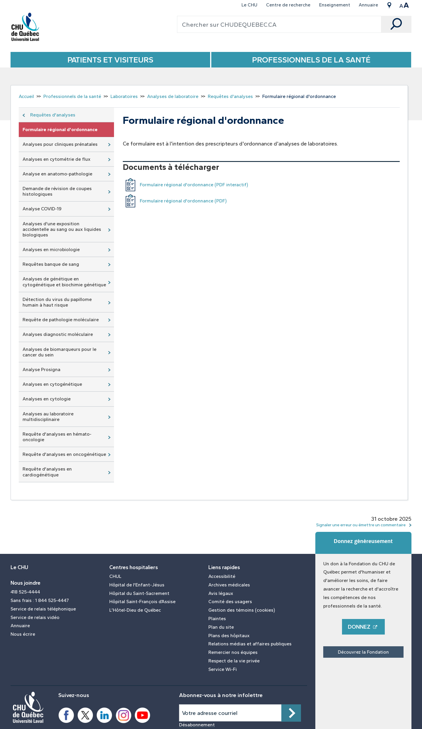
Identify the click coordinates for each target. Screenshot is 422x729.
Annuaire (368, 5)
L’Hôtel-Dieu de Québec (135, 610)
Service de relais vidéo (35, 617)
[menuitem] (249, 5)
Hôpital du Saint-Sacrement (139, 593)
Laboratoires (124, 96)
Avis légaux (220, 593)
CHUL (115, 576)
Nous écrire (23, 634)
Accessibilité (221, 576)
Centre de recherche (288, 5)
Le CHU (249, 5)
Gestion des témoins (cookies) (241, 610)
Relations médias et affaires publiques (250, 644)
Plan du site (221, 627)
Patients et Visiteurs (110, 60)
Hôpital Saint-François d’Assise (142, 601)
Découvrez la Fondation (363, 652)
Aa (404, 5)
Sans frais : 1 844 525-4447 (40, 600)
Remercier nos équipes (233, 652)
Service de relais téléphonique (43, 609)
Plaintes (217, 618)
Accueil (26, 96)
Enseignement (334, 5)
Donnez (363, 626)
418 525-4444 (25, 592)
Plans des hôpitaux (229, 635)
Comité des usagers (230, 601)
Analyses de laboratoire (172, 96)
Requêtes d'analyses (230, 96)
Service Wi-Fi (222, 669)
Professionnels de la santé (311, 60)
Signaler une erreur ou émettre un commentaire (361, 524)
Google (389, 5)
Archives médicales (229, 585)
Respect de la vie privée (234, 661)
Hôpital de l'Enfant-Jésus (136, 585)
